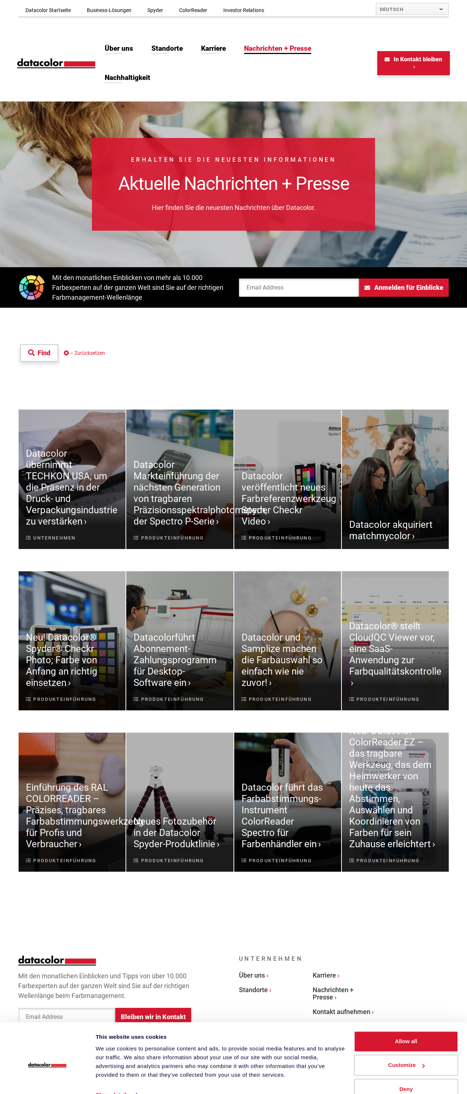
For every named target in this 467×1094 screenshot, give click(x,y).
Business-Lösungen (109, 10)
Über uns (252, 976)
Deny (406, 1074)
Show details (113, 1079)
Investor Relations (243, 10)
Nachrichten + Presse (333, 994)
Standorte (253, 990)
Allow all (406, 1026)
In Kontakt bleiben (412, 60)
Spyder (155, 10)
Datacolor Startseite (48, 10)
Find (39, 353)
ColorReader (193, 10)
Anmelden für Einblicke (403, 288)
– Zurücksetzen (84, 353)
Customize (406, 1050)
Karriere (324, 976)
